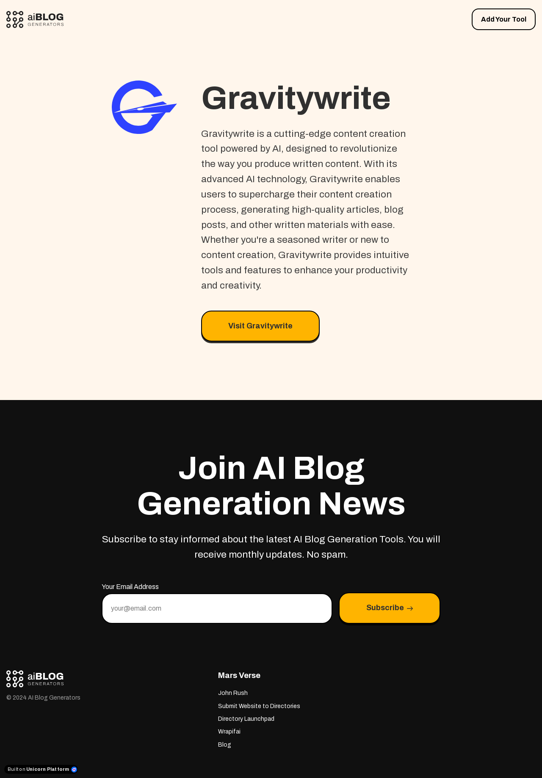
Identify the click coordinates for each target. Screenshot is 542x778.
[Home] (37, 19)
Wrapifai (229, 731)
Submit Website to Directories (259, 706)
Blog (224, 745)
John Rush (233, 693)
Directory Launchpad (246, 719)
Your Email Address (130, 586)
